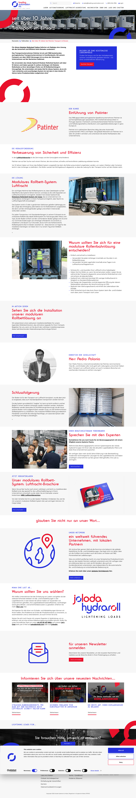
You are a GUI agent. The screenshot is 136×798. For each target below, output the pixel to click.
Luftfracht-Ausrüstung (76, 8)
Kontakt (68, 743)
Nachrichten (92, 8)
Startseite (15, 41)
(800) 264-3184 (111, 3)
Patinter (53, 47)
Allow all (121, 774)
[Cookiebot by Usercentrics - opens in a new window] (12, 794)
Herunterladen (19, 510)
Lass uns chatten (116, 8)
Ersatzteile (72, 761)
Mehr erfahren (76, 578)
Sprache (76, 3)
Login (121, 3)
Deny (121, 786)
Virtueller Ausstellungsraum (79, 767)
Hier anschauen (19, 336)
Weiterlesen (16, 712)
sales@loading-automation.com (93, 3)
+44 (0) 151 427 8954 (44, 622)
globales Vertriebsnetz (100, 571)
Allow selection (121, 780)
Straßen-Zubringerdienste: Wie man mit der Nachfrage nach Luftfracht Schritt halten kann (28, 707)
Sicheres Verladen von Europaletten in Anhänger (63, 706)
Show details (95, 794)
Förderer (44, 767)
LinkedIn (54, 624)
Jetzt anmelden (76, 659)
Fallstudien (25, 41)
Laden (45, 8)
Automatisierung (56, 8)
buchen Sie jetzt (87, 64)
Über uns (103, 8)
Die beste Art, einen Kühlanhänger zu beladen (105, 706)
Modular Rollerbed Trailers (30, 47)
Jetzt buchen (76, 466)
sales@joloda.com (37, 624)
